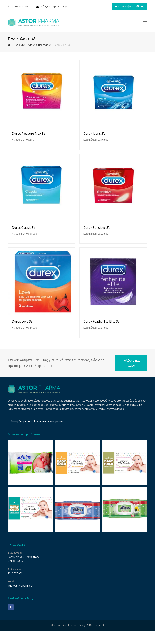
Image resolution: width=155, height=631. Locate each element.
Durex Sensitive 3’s (96, 227)
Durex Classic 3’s (24, 227)
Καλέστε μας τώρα (131, 363)
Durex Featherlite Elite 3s (101, 321)
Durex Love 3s (22, 321)
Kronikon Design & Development (86, 625)
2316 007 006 (20, 6)
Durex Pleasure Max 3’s (28, 133)
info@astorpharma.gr (54, 6)
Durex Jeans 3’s (94, 133)
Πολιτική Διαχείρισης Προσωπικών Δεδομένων (35, 421)
